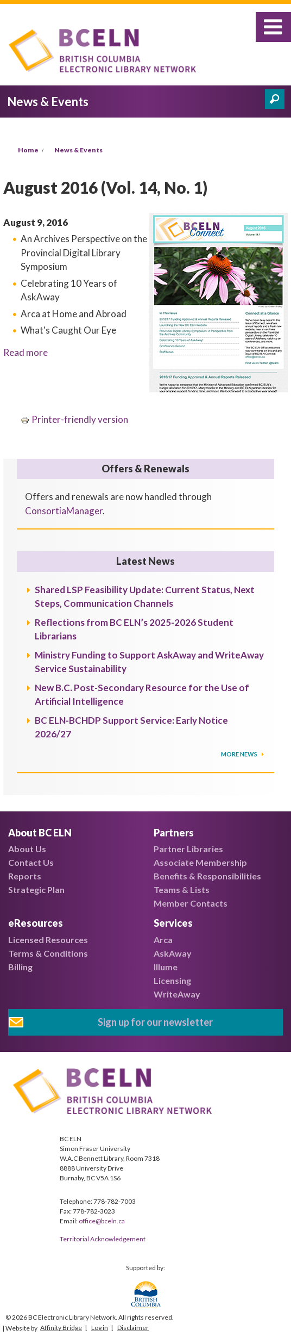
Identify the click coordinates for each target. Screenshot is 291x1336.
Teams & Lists (182, 889)
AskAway (173, 953)
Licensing (172, 980)
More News (239, 754)
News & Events (78, 150)
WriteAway (177, 994)
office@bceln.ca (102, 1221)
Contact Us (31, 862)
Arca (163, 939)
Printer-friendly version (74, 419)
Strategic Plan (36, 889)
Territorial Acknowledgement (103, 1239)
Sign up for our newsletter (155, 1022)
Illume (166, 967)
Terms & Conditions (48, 953)
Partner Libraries (188, 849)
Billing (20, 967)
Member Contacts (190, 903)
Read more (25, 352)
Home (28, 150)
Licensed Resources (48, 939)
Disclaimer (133, 1327)
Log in (99, 1327)
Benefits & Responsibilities (207, 876)
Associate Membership (200, 862)
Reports (24, 876)
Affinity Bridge (61, 1327)
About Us (27, 849)
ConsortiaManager (64, 510)
